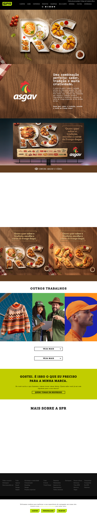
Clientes (22, 4)
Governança (88, 4)
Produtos (45, 4)
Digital (17, 489)
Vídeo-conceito (7, 480)
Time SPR (77, 485)
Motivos (76, 487)
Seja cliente (63, 4)
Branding (27, 485)
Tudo (17, 480)
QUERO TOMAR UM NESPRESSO (48, 392)
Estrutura (76, 483)
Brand (17, 485)
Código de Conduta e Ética (88, 1)
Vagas (75, 489)
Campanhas (87, 480)
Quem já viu (57, 485)
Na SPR (86, 485)
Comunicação (29, 483)
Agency (17, 483)
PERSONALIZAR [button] (48, 511)
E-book (45, 483)
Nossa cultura (78, 480)
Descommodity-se (7, 485)
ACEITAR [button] (35, 511)
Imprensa (71, 4)
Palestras (53, 4)
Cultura (79, 4)
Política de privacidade (74, 1)
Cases (29, 4)
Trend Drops (47, 485)
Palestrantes (57, 483)
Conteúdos (36, 4)
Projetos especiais (30, 489)
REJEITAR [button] (62, 511)
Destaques (5, 483)
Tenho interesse (58, 489)
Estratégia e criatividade (32, 480)
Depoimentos (57, 487)
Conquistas (87, 483)
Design (17, 487)
